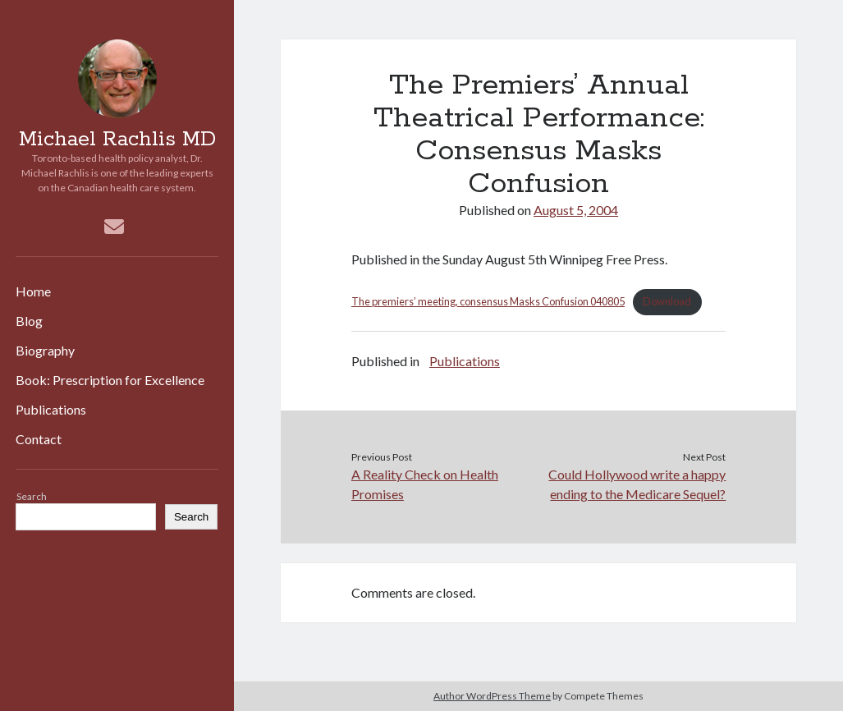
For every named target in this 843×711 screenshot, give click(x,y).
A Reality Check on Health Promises (424, 484)
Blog (29, 320)
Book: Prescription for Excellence (110, 380)
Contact (39, 439)
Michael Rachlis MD (117, 139)
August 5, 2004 (576, 210)
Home (33, 291)
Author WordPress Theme (492, 696)
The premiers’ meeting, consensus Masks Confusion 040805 (488, 301)
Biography (45, 350)
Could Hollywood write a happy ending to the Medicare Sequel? (637, 484)
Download (667, 301)
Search (31, 496)
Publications (51, 409)
